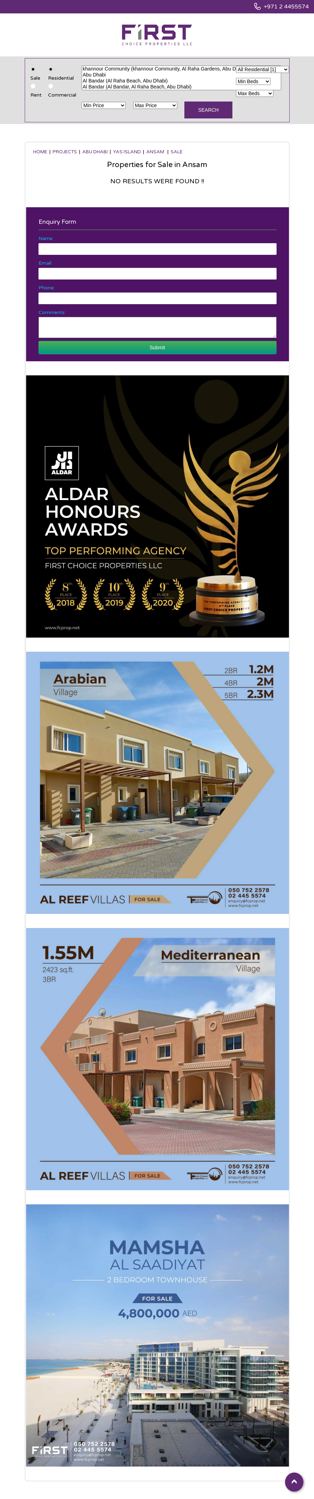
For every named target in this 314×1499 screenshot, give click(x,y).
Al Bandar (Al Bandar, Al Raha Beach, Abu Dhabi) (181, 87)
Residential (61, 78)
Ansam (155, 152)
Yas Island (127, 152)
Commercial (62, 95)
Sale (35, 78)
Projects (65, 152)
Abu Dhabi (181, 75)
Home (40, 152)
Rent (36, 95)
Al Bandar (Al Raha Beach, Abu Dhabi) (181, 81)
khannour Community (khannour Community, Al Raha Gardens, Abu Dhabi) (181, 69)
